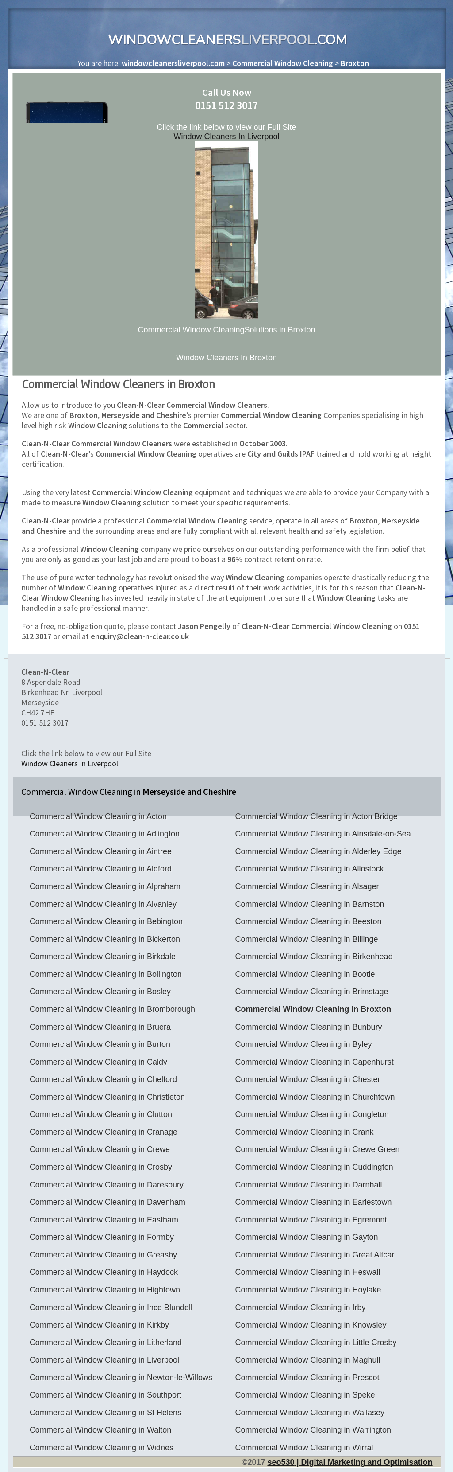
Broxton (355, 63)
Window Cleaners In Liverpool (226, 136)
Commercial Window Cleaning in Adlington (105, 833)
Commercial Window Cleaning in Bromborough (112, 1009)
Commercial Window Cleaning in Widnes (101, 1447)
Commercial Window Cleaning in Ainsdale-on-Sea (323, 833)
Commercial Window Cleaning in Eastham (104, 1219)
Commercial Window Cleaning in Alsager (307, 886)
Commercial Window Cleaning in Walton (100, 1429)
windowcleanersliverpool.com (173, 63)
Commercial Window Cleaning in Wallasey (309, 1412)
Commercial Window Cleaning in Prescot (307, 1377)
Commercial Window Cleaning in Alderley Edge (318, 851)
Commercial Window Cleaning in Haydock (104, 1272)
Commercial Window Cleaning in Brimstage (311, 991)
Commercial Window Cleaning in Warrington (313, 1429)
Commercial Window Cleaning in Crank (304, 1132)
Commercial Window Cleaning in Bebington (106, 921)
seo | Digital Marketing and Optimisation (349, 1462)
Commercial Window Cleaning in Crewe (100, 1149)
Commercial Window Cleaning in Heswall (307, 1272)
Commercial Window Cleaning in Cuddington (314, 1167)
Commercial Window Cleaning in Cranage (103, 1132)
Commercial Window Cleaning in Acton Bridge (316, 816)
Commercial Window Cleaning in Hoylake (308, 1289)
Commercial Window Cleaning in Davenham (107, 1202)
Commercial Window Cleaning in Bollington (106, 974)
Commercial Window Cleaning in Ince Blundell (111, 1307)
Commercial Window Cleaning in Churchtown (315, 1097)
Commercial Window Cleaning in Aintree (101, 851)
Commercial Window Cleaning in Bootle (305, 974)
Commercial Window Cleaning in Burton (100, 1044)
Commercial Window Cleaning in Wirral (304, 1447)
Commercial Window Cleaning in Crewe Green (317, 1149)
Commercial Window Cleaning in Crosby (101, 1167)
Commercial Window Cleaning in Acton (98, 816)
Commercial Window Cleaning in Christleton (107, 1097)
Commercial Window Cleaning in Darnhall (308, 1184)
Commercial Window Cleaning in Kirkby (99, 1324)
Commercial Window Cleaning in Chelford (103, 1079)
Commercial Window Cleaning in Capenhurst (314, 1062)
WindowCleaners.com (227, 40)
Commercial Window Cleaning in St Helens (105, 1412)
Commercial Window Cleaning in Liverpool (104, 1359)
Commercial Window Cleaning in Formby (102, 1237)
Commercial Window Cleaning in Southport (105, 1394)
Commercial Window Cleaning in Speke (305, 1394)
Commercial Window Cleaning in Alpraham (105, 886)
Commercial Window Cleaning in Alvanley (103, 904)
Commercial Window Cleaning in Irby (300, 1307)
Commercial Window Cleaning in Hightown (105, 1289)
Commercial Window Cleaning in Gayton (306, 1237)
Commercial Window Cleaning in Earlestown (313, 1202)
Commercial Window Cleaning (282, 63)
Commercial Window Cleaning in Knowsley (310, 1324)
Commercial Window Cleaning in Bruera (100, 1027)
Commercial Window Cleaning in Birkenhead (313, 956)
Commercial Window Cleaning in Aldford (101, 868)
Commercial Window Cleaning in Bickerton (105, 939)
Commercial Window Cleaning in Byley (303, 1044)
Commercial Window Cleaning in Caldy (98, 1062)
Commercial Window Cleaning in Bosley (100, 991)
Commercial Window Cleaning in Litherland (106, 1342)
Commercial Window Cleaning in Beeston (308, 921)
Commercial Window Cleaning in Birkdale (103, 956)
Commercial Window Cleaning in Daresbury (107, 1184)
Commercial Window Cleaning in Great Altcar (314, 1254)
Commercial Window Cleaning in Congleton (311, 1114)
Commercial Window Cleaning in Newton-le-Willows (121, 1377)
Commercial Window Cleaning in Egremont (311, 1219)
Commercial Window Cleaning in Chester (307, 1079)
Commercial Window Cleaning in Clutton (101, 1114)
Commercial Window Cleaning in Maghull (307, 1359)
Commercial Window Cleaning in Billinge (306, 939)
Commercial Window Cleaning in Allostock (309, 868)
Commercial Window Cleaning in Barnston (309, 904)
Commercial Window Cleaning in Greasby (103, 1254)
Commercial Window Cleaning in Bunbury (308, 1027)
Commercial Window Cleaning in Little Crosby (315, 1342)
